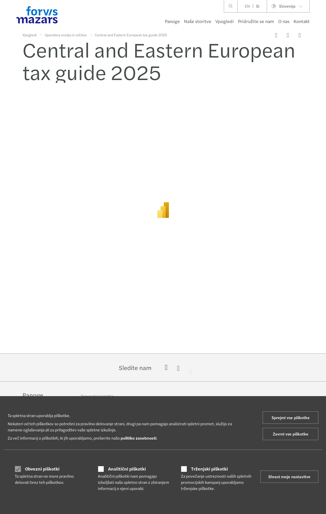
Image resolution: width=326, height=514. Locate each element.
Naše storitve (197, 21)
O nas (283, 21)
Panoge (172, 21)
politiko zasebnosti (138, 438)
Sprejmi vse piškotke (291, 417)
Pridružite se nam (256, 21)
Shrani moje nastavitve (289, 476)
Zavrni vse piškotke (290, 434)
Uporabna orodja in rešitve (66, 34)
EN (247, 6)
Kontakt (302, 21)
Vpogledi (224, 21)
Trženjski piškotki (209, 468)
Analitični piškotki (127, 468)
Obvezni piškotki (42, 468)
